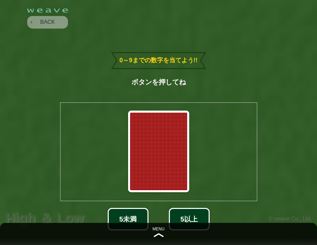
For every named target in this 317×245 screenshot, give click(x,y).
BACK (47, 22)
